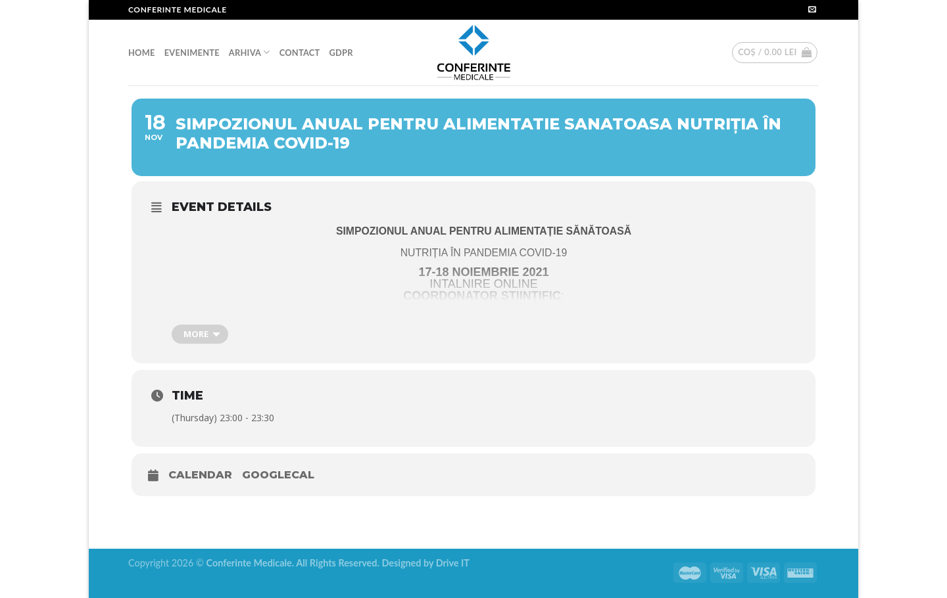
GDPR (340, 52)
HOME (141, 52)
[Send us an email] (812, 9)
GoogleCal (278, 475)
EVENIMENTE (192, 52)
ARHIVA (249, 52)
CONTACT (299, 52)
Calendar (200, 475)
